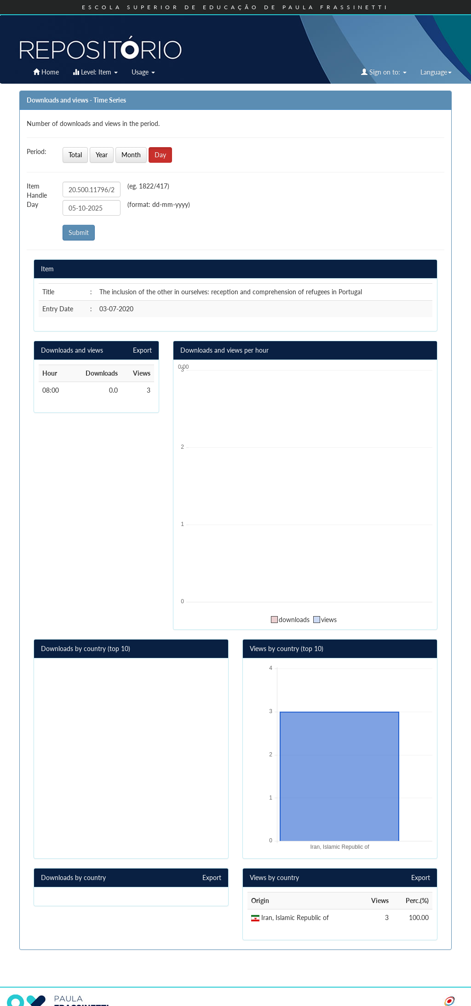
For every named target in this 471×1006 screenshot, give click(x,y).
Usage (143, 72)
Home (46, 72)
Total (75, 155)
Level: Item (95, 72)
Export (142, 350)
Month (131, 155)
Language (436, 72)
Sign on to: (384, 72)
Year (102, 155)
